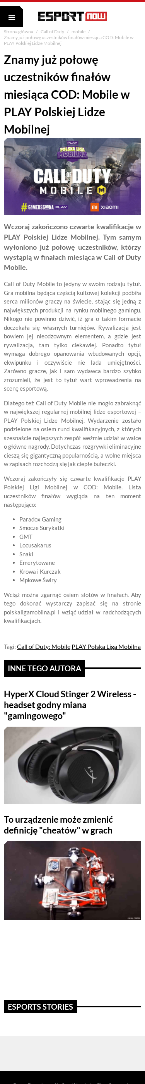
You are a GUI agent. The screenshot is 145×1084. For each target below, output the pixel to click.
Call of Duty (53, 31)
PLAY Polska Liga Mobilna (106, 646)
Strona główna (19, 31)
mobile (79, 31)
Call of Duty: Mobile (43, 646)
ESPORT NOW (72, 16)
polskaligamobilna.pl (30, 612)
